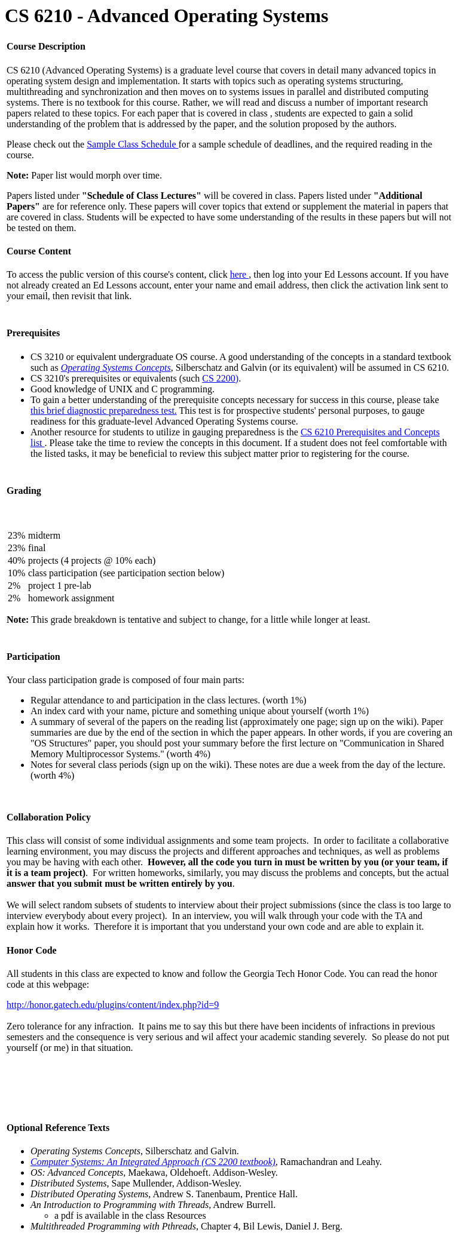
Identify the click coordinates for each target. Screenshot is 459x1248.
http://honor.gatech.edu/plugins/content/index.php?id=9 (113, 1005)
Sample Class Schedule (132, 144)
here (239, 274)
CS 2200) (220, 378)
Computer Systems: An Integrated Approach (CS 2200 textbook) (153, 1162)
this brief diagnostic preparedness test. (103, 410)
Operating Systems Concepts (116, 367)
